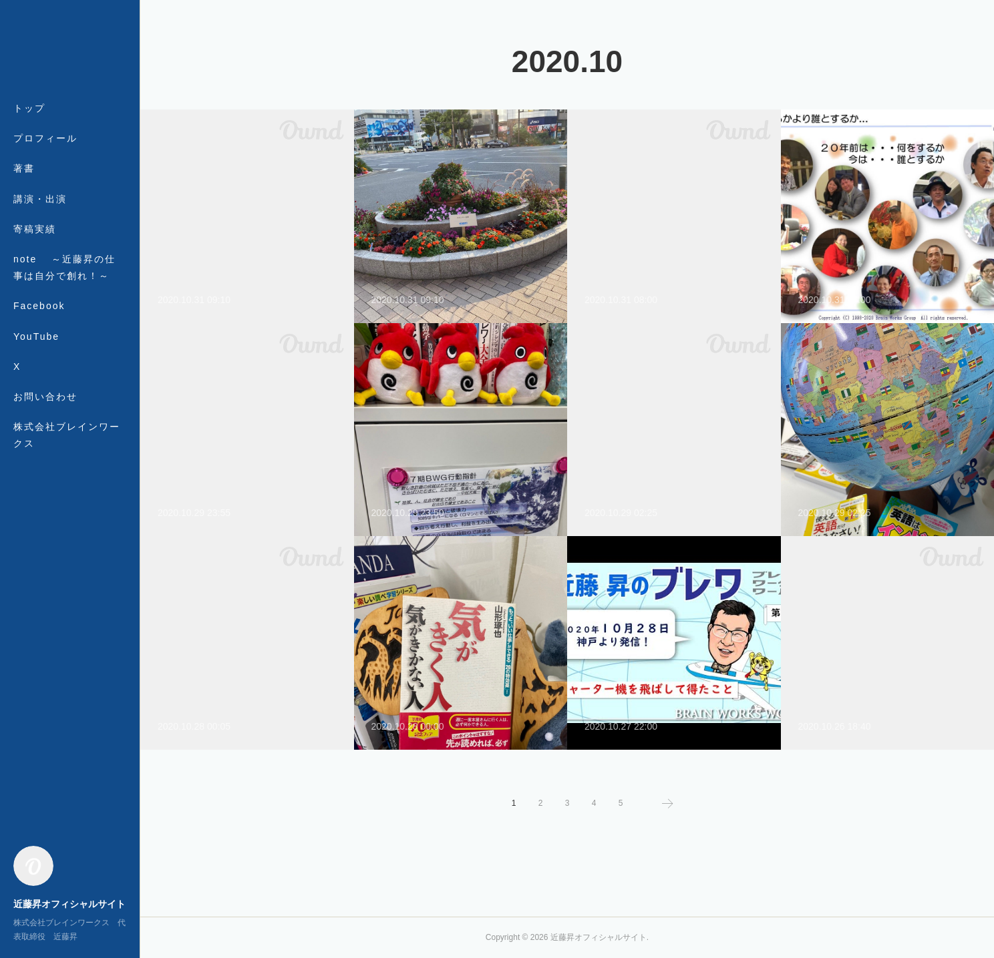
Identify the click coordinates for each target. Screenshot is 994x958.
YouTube (36, 336)
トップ (29, 108)
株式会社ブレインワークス (66, 435)
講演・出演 (40, 199)
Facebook (39, 305)
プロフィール (45, 138)
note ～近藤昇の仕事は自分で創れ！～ (64, 267)
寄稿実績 (34, 229)
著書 (24, 168)
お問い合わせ (45, 396)
